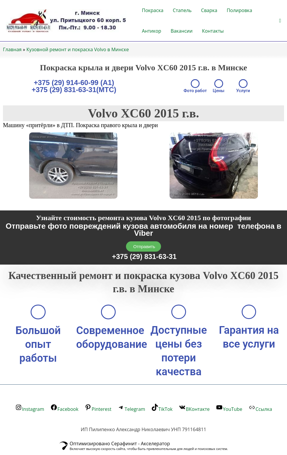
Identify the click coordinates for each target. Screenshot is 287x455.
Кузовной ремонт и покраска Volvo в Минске (77, 49)
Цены (219, 90)
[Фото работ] (194, 83)
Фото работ (195, 90)
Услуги (243, 90)
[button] (280, 21)
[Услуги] (243, 83)
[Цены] (218, 83)
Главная (12, 49)
